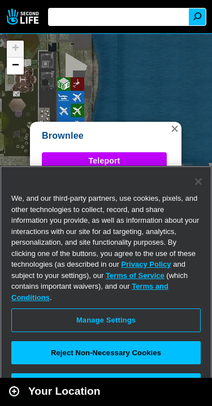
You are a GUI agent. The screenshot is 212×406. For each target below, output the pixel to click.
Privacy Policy (146, 264)
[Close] (198, 181)
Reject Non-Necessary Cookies (106, 352)
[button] (174, 128)
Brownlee (63, 135)
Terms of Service (135, 275)
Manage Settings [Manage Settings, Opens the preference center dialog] (106, 320)
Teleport (104, 160)
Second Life (24, 16)
